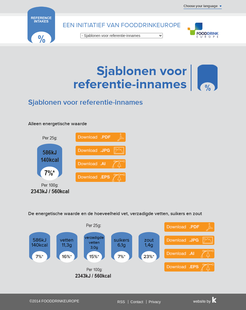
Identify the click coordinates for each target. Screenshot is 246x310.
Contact (136, 302)
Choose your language (201, 6)
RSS (121, 302)
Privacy (155, 302)
